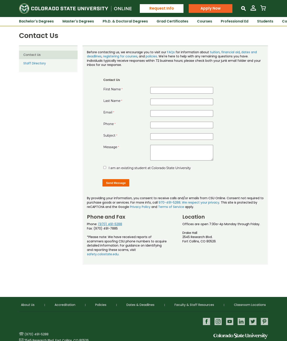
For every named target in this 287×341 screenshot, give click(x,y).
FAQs (171, 52)
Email (107, 112)
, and (141, 56)
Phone (108, 124)
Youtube (229, 321)
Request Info (161, 8)
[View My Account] (253, 10)
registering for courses (120, 56)
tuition (215, 52)
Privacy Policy (140, 207)
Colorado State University (240, 336)
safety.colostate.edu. (103, 254)
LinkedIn (240, 321)
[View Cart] (263, 10)
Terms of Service (171, 207)
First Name (112, 89)
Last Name (111, 101)
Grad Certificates (172, 21)
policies (151, 56)
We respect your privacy (200, 202)
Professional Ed (234, 21)
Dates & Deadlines (140, 305)
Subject (109, 135)
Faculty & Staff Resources (194, 305)
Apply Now (211, 8)
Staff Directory (34, 63)
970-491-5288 (169, 202)
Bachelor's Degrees (36, 21)
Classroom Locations (250, 305)
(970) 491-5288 (110, 224)
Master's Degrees (78, 21)
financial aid (230, 52)
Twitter (252, 321)
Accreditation (65, 305)
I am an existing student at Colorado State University (150, 168)
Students (265, 21)
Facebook (205, 321)
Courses (204, 21)
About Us (28, 305)
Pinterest (264, 321)
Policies (100, 305)
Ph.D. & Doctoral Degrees (125, 21)
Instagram (217, 321)
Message (110, 147)
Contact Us (32, 55)
